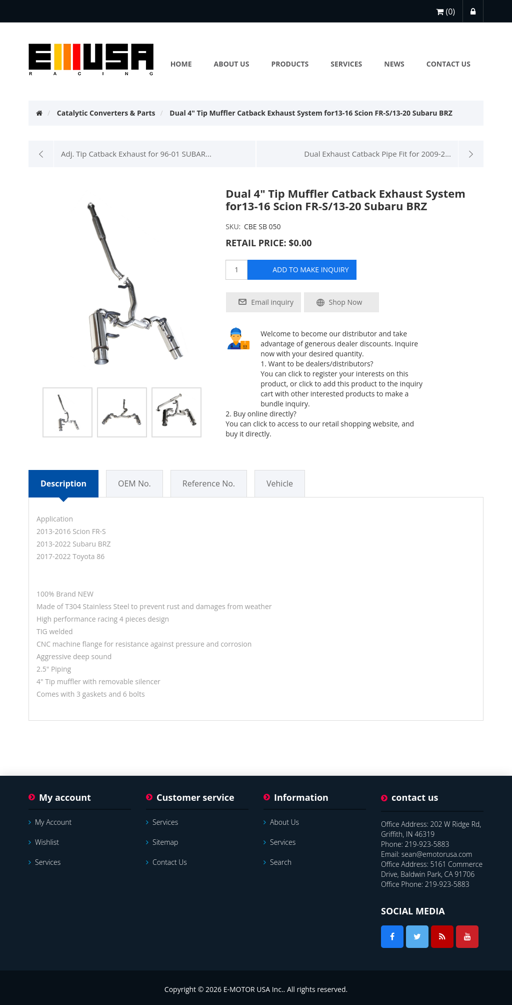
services (44, 862)
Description (63, 483)
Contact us (166, 862)
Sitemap (162, 842)
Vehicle (279, 483)
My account (50, 822)
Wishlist (43, 842)
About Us (281, 822)
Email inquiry (272, 302)
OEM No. (134, 483)
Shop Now (345, 302)
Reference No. (208, 483)
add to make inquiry (310, 269)
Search (278, 862)
